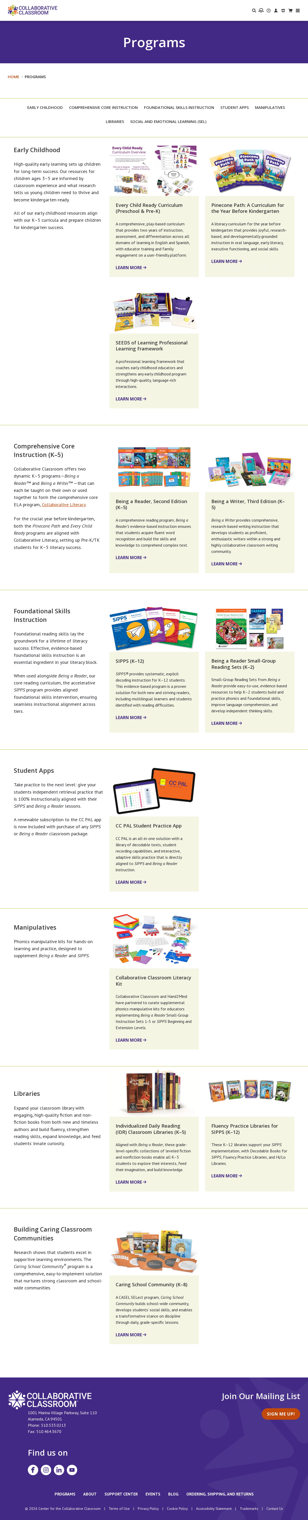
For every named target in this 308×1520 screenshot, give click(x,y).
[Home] (32, 10)
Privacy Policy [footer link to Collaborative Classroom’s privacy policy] (148, 1508)
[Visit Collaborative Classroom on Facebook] (33, 1470)
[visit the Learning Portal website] (261, 10)
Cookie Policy (177, 1508)
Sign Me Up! (281, 1414)
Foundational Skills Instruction (42, 615)
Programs (65, 1494)
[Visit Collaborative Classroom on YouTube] (72, 1470)
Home (13, 76)
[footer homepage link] (50, 1399)
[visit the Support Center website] (269, 10)
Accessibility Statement (214, 1508)
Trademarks (249, 1508)
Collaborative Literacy (64, 504)
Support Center (121, 1494)
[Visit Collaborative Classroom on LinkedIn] (59, 1470)
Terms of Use (119, 1508)
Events (153, 1494)
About (90, 1494)
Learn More (129, 267)
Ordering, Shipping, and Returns (220, 1494)
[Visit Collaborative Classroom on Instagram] (46, 1470)
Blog (173, 1494)
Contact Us (274, 1508)
